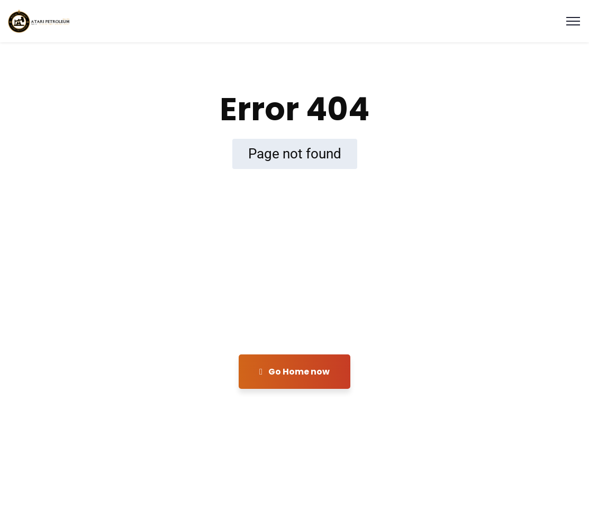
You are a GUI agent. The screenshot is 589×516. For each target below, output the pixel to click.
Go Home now (294, 372)
